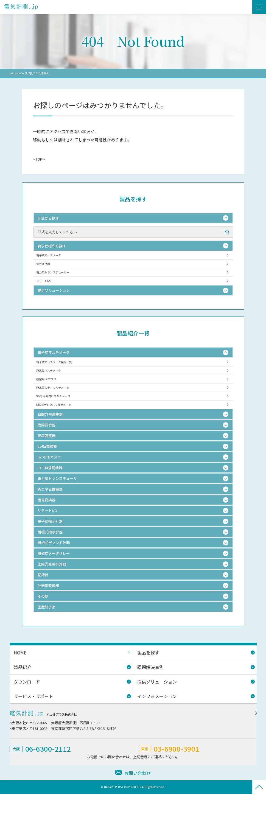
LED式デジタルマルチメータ (60, 429)
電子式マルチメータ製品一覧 (60, 373)
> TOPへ (41, 159)
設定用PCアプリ (50, 395)
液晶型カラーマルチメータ (58, 407)
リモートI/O (47, 289)
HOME (14, 73)
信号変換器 (46, 267)
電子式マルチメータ (53, 256)
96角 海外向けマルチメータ (59, 418)
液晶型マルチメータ (53, 384)
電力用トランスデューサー (58, 278)
